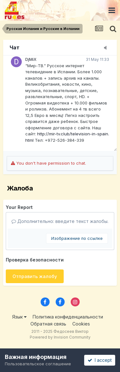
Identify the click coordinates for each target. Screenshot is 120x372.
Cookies (81, 323)
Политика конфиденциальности (68, 316)
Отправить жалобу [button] (34, 276)
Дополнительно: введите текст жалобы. (60, 221)
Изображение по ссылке (77, 238)
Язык (19, 316)
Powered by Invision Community (60, 337)
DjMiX (30, 59)
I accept (100, 360)
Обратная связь (48, 323)
